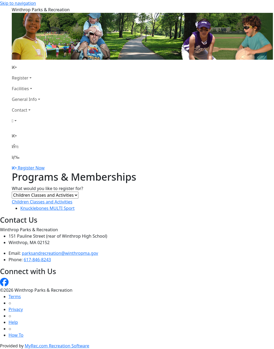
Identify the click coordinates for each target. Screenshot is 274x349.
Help (13, 322)
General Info (24, 99)
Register (20, 78)
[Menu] (15, 157)
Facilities (20, 89)
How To (16, 335)
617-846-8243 (37, 260)
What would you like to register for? (47, 188)
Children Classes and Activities (42, 202)
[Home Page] (26, 67)
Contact (19, 110)
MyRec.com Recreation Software (57, 346)
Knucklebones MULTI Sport (47, 208)
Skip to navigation (18, 3)
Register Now (31, 168)
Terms (15, 296)
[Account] (26, 120)
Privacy (16, 309)
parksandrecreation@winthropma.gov (60, 253)
